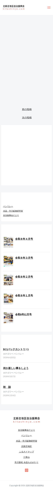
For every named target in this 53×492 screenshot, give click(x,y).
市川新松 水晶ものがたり (26, 462)
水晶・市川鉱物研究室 (13, 211)
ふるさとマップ (26, 451)
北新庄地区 (26, 446)
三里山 (26, 457)
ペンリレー (8, 206)
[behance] (26, 470)
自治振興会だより (11, 215)
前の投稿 (27, 109)
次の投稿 (27, 117)
